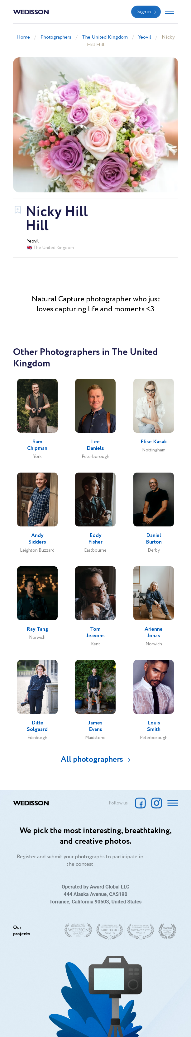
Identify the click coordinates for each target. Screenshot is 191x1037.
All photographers (92, 759)
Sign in (144, 11)
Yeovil (144, 37)
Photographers (56, 37)
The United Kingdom (105, 37)
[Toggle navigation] (169, 12)
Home (23, 37)
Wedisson (31, 11)
